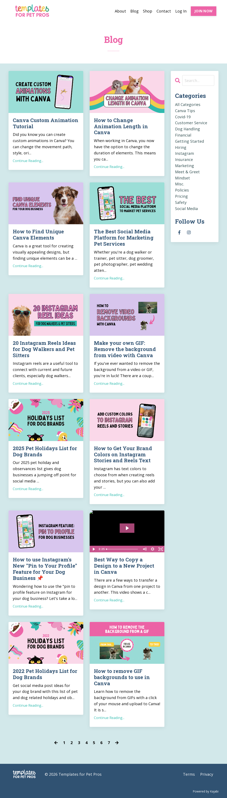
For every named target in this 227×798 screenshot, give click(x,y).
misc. (179, 183)
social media (186, 208)
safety (181, 202)
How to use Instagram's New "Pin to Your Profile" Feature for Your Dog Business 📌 (45, 569)
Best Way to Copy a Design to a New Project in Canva (124, 566)
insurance (184, 159)
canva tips (185, 110)
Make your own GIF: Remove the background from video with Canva (125, 349)
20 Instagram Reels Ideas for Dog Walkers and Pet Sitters (44, 349)
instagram (184, 153)
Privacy (206, 774)
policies (182, 190)
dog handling (187, 128)
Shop (147, 11)
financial (183, 135)
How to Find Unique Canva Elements (38, 234)
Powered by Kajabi (205, 791)
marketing (184, 165)
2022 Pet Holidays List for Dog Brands (45, 674)
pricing (181, 196)
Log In (181, 11)
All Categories (187, 104)
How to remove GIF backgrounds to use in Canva (122, 677)
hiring (180, 147)
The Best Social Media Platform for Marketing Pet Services (124, 237)
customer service (191, 122)
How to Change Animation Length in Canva (121, 126)
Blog (134, 11)
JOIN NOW (204, 11)
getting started (189, 141)
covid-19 (183, 116)
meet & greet (187, 171)
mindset (182, 177)
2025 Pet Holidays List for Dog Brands (45, 451)
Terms (189, 774)
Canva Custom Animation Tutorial (45, 123)
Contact (164, 11)
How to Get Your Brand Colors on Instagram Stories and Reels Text (123, 454)
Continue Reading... (28, 160)
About (120, 11)
